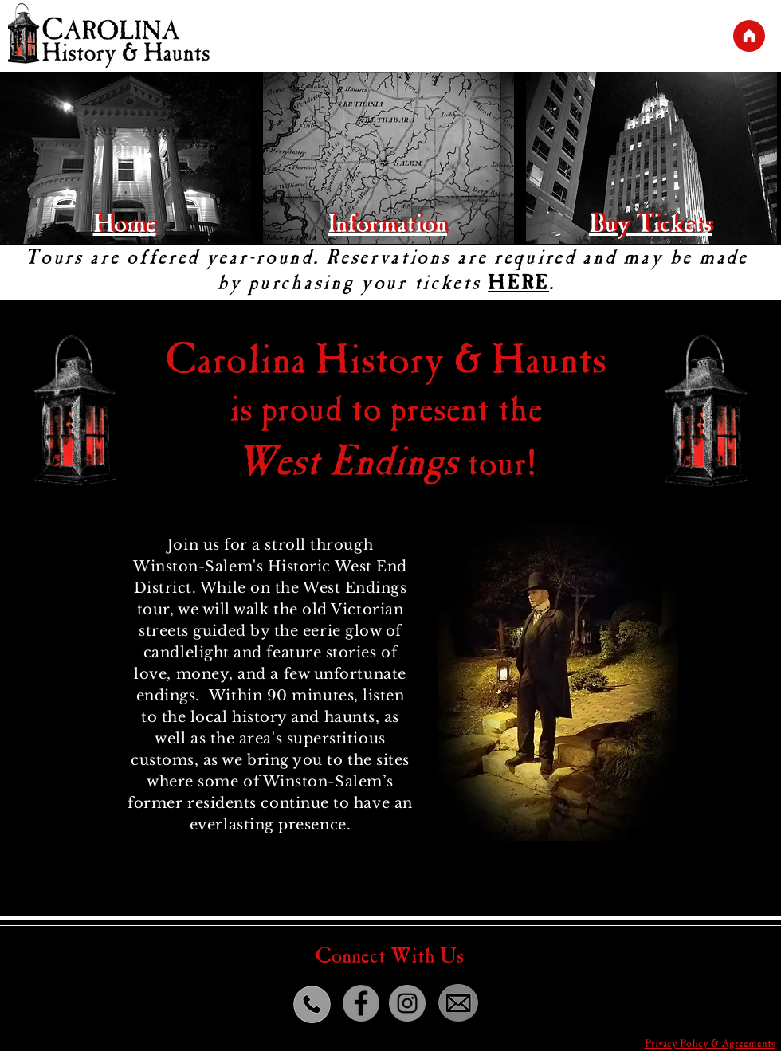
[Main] (749, 36)
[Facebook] (361, 1003)
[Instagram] (407, 1003)
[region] (652, 160)
